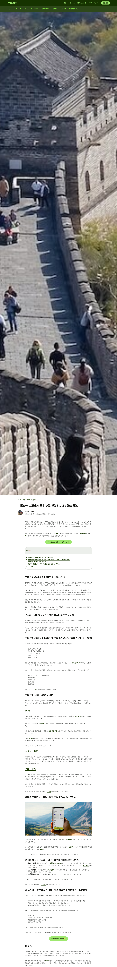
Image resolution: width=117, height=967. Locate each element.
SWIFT (41, 724)
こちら (34, 689)
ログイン (96, 3)
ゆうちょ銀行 (31, 751)
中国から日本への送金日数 (37, 562)
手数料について (81, 3)
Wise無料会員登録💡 (58, 939)
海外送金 (35, 500)
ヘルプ (90, 3)
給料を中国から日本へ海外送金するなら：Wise (44, 564)
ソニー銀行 (30, 769)
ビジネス (72, 3)
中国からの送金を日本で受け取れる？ (40, 557)
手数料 (56, 533)
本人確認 (86, 865)
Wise (26, 536)
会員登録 (105, 3)
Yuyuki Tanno (29, 511)
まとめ (30, 566)
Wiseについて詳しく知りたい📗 (58, 542)
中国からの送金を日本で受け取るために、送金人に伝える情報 (49, 559)
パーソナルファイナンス (25, 500)
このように (50, 870)
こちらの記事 (76, 663)
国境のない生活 (73, 9)
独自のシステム (54, 731)
